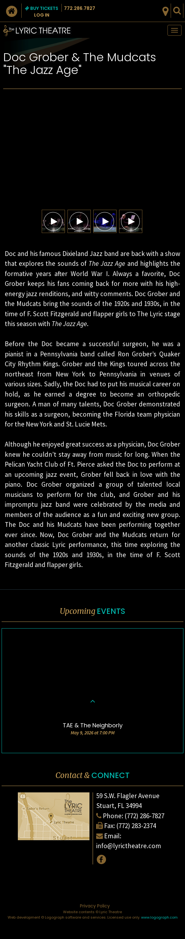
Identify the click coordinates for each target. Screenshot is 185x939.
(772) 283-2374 (136, 825)
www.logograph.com (159, 917)
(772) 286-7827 (144, 816)
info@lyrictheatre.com (128, 845)
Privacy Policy (95, 906)
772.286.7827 (79, 8)
